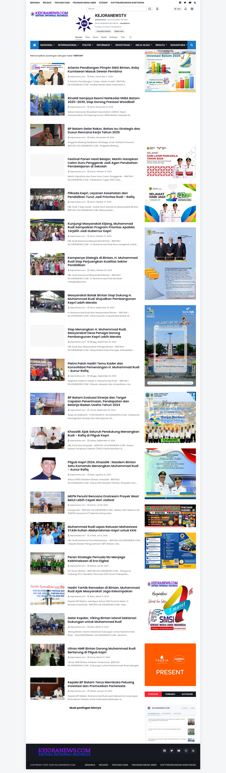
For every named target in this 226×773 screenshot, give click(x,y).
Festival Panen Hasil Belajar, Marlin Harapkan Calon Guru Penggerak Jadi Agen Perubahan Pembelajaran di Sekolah (103, 162)
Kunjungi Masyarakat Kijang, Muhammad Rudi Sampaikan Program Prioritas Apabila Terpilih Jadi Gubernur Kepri (101, 227)
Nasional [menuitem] (46, 45)
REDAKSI (47, 2)
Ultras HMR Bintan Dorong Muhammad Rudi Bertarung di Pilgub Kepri (102, 650)
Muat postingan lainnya (85, 708)
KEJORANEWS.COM (65, 765)
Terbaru (170, 694)
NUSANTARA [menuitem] (177, 45)
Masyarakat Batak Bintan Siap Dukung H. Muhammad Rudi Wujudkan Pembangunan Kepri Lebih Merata (102, 298)
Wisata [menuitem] (160, 45)
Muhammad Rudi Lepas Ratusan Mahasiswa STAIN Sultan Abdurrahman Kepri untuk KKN (102, 528)
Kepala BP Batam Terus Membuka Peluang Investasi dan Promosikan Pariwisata (101, 684)
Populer (153, 694)
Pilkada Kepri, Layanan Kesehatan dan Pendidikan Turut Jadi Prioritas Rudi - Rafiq (101, 195)
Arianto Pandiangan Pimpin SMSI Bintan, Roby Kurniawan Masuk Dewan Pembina (103, 69)
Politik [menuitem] (86, 45)
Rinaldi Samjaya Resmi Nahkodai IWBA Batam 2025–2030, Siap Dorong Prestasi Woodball (104, 100)
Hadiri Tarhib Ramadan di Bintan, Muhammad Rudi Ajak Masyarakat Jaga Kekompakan (104, 589)
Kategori (187, 694)
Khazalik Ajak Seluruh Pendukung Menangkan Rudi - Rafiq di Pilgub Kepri (103, 433)
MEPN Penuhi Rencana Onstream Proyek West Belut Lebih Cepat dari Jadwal (103, 498)
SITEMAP (103, 2)
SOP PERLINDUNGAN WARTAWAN (127, 2)
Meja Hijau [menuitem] (143, 45)
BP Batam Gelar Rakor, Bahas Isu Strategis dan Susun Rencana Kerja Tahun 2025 (104, 130)
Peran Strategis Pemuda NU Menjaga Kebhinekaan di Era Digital (96, 559)
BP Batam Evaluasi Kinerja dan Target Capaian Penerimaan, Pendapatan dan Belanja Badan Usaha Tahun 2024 (98, 401)
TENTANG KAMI (62, 2)
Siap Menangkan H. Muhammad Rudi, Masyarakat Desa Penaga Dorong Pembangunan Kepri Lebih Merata (97, 333)
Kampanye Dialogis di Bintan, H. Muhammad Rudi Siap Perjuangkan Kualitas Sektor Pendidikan (103, 261)
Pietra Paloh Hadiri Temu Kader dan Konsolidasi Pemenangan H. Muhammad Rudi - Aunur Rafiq (103, 367)
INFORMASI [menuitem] (103, 45)
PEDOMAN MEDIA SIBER (84, 2)
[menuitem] (34, 45)
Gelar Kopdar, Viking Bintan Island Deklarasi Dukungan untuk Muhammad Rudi (102, 619)
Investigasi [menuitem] (122, 45)
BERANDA (35, 2)
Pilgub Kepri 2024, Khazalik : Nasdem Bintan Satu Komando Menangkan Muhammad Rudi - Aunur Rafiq (103, 465)
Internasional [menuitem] (67, 45)
